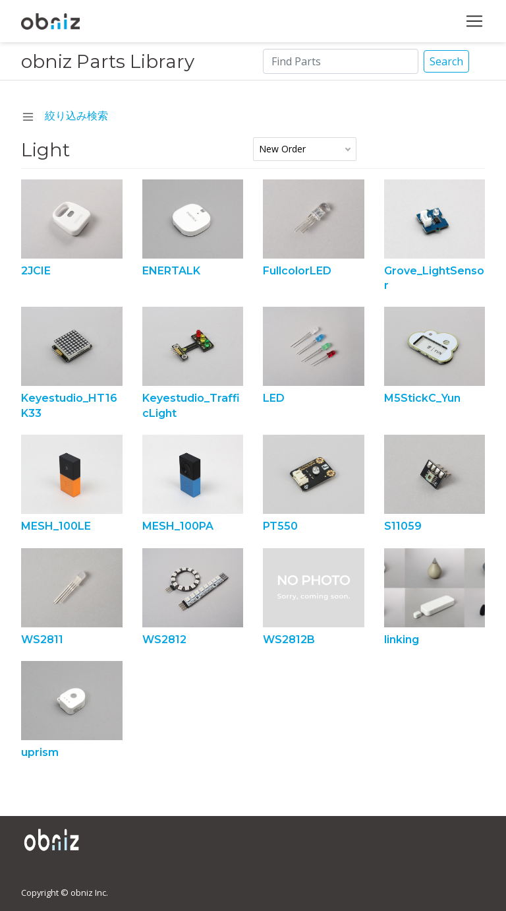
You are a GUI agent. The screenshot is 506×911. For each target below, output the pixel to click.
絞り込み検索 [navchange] (65, 115)
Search (446, 61)
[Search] (340, 61)
